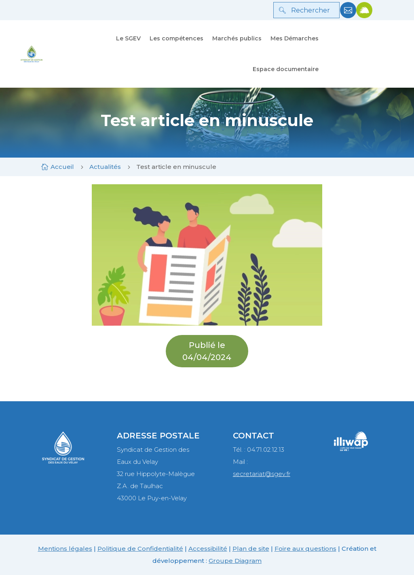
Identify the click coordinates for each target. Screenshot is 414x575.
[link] (348, 16)
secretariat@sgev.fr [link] (261, 474)
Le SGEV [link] (128, 38)
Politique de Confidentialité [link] (140, 548)
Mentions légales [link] (65, 548)
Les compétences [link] (176, 38)
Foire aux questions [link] (305, 548)
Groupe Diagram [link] (235, 560)
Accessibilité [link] (207, 548)
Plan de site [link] (250, 548)
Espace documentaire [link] (286, 69)
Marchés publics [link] (237, 38)
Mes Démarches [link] (294, 38)
